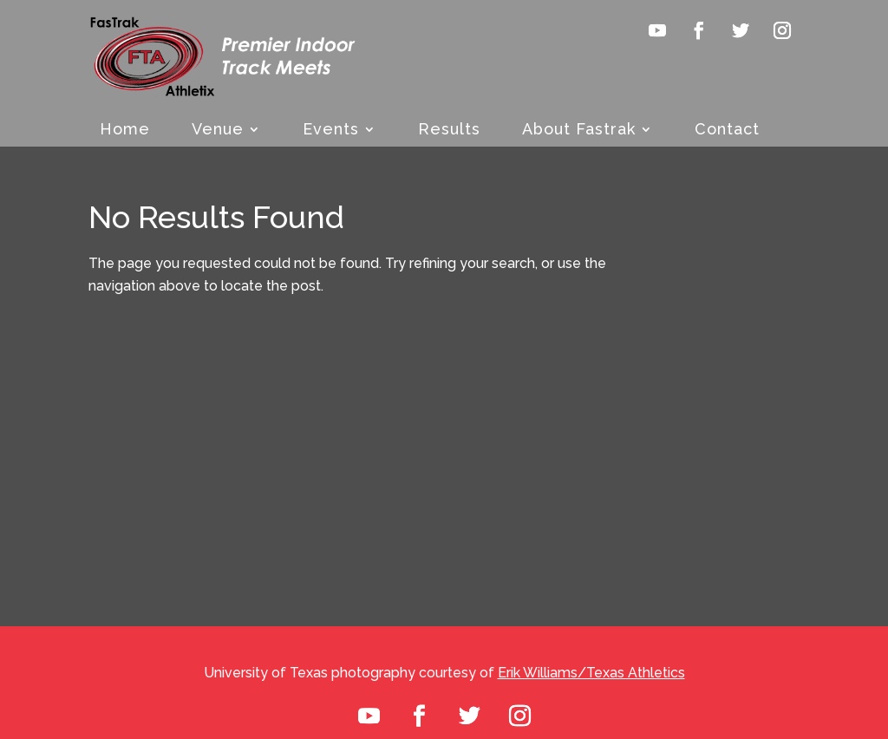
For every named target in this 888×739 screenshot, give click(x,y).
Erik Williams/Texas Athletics (591, 672)
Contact (727, 130)
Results (449, 130)
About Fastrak (579, 130)
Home (125, 130)
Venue (218, 130)
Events (331, 130)
